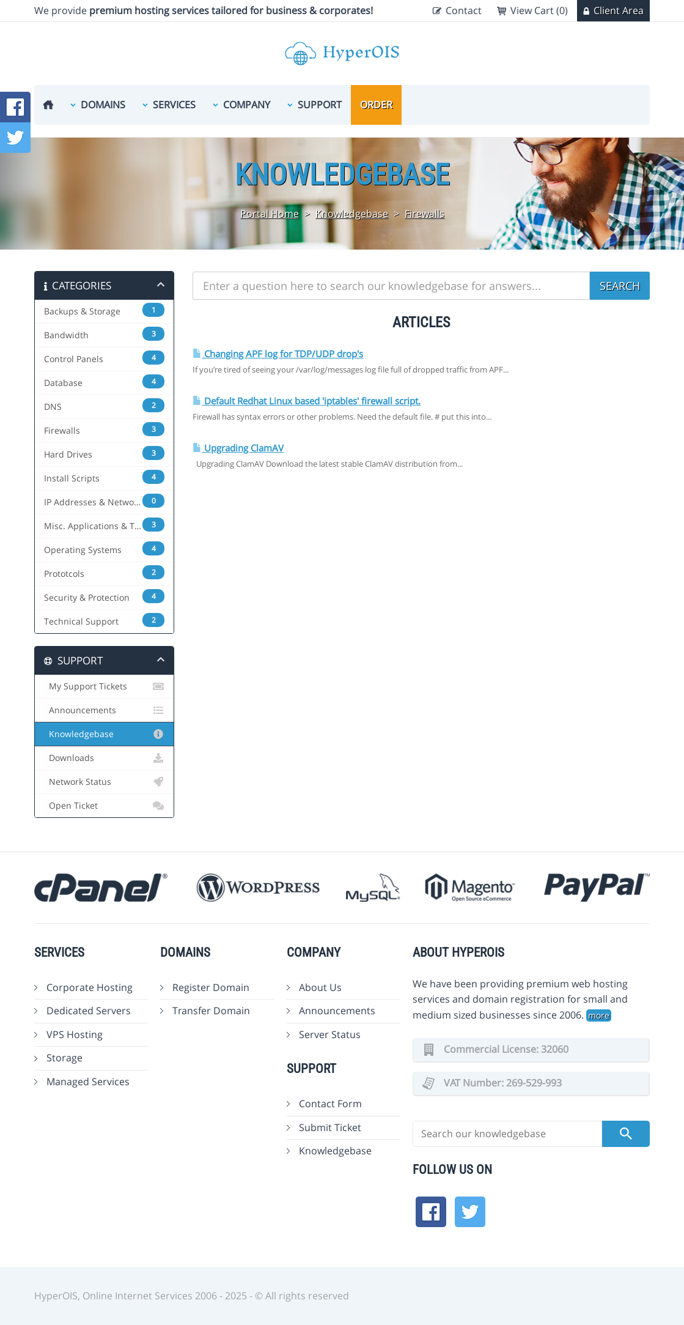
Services (174, 104)
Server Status (330, 1034)
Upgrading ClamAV (238, 448)
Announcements (104, 710)
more (598, 1015)
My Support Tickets (104, 686)
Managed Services (88, 1081)
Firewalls (424, 213)
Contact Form (330, 1103)
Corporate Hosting (89, 987)
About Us (320, 987)
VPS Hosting (74, 1034)
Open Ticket (104, 805)
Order (376, 104)
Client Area (619, 10)
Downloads (104, 758)
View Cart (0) (539, 10)
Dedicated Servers (88, 1010)
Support (320, 104)
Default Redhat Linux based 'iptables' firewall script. (307, 401)
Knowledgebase (351, 213)
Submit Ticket (330, 1127)
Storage (64, 1057)
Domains (103, 104)
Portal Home (269, 213)
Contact (464, 10)
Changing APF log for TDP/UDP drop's (278, 353)
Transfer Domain (211, 1010)
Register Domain (210, 987)
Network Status (104, 781)
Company (246, 104)
